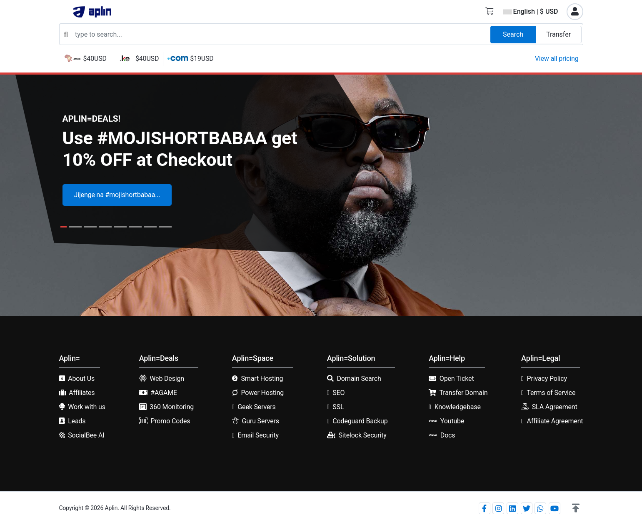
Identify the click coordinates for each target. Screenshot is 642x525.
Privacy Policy (547, 378)
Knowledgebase (458, 407)
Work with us (86, 407)
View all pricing (557, 58)
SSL (338, 407)
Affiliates (82, 393)
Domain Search (359, 378)
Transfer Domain (464, 393)
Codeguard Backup (359, 421)
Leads (76, 421)
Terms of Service (551, 393)
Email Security (258, 435)
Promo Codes (170, 421)
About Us (81, 378)
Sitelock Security (363, 435)
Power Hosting (262, 393)
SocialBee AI (86, 435)
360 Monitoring (172, 407)
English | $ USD (530, 11)
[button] (575, 508)
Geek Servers (256, 407)
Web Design (167, 378)
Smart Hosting (262, 378)
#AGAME (163, 393)
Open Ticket (457, 378)
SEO (338, 393)
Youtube (452, 421)
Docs (447, 435)
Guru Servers (260, 421)
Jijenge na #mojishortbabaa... (117, 195)
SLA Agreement (554, 407)
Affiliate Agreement (555, 421)
